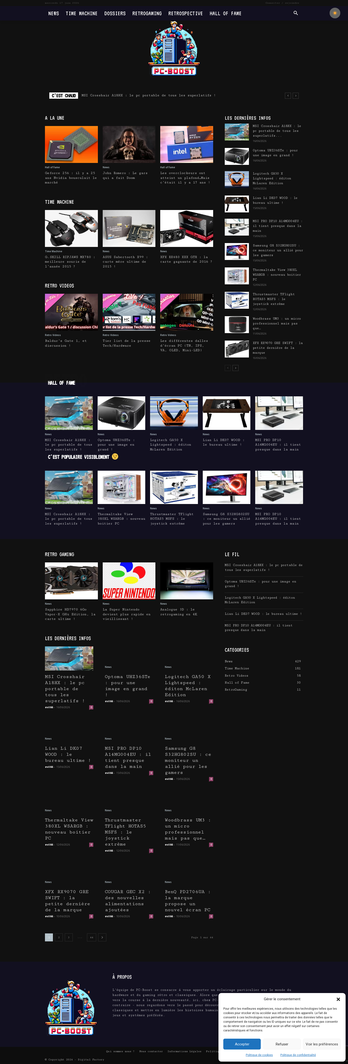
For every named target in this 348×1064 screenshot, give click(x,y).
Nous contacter (151, 1051)
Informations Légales (184, 1051)
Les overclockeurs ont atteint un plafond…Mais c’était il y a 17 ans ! (185, 177)
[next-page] (235, 368)
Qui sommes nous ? (120, 1051)
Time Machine (53, 251)
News (106, 167)
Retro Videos (53, 335)
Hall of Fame (52, 167)
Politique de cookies (259, 1055)
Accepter (242, 1044)
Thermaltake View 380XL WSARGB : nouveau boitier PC (277, 274)
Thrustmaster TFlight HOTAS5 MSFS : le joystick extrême (274, 299)
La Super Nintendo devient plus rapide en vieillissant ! (127, 614)
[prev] (288, 96)
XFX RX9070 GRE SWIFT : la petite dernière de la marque (278, 348)
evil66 (49, 707)
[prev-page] (228, 368)
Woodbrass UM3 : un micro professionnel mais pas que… (277, 323)
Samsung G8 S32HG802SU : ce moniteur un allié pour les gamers (278, 250)
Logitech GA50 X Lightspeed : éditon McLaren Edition (272, 178)
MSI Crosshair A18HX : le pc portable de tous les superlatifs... (277, 131)
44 (91, 937)
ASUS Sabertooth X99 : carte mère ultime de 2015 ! (125, 261)
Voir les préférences (322, 1044)
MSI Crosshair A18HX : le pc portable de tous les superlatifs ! (149, 95)
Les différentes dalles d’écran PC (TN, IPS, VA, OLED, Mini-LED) (184, 345)
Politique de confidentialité (298, 1055)
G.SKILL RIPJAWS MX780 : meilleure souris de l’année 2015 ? (70, 261)
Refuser (282, 1044)
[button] (338, 999)
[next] (296, 96)
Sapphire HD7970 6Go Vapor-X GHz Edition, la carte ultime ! (70, 614)
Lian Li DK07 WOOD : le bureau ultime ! (68, 754)
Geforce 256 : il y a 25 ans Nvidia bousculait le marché (71, 177)
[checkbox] (335, 13)
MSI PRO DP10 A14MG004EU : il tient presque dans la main (278, 226)
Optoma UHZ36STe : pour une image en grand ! (116, 444)
